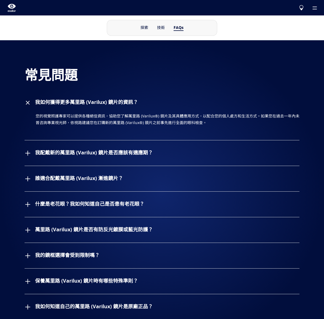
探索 (144, 28)
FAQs (179, 28)
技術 (161, 28)
